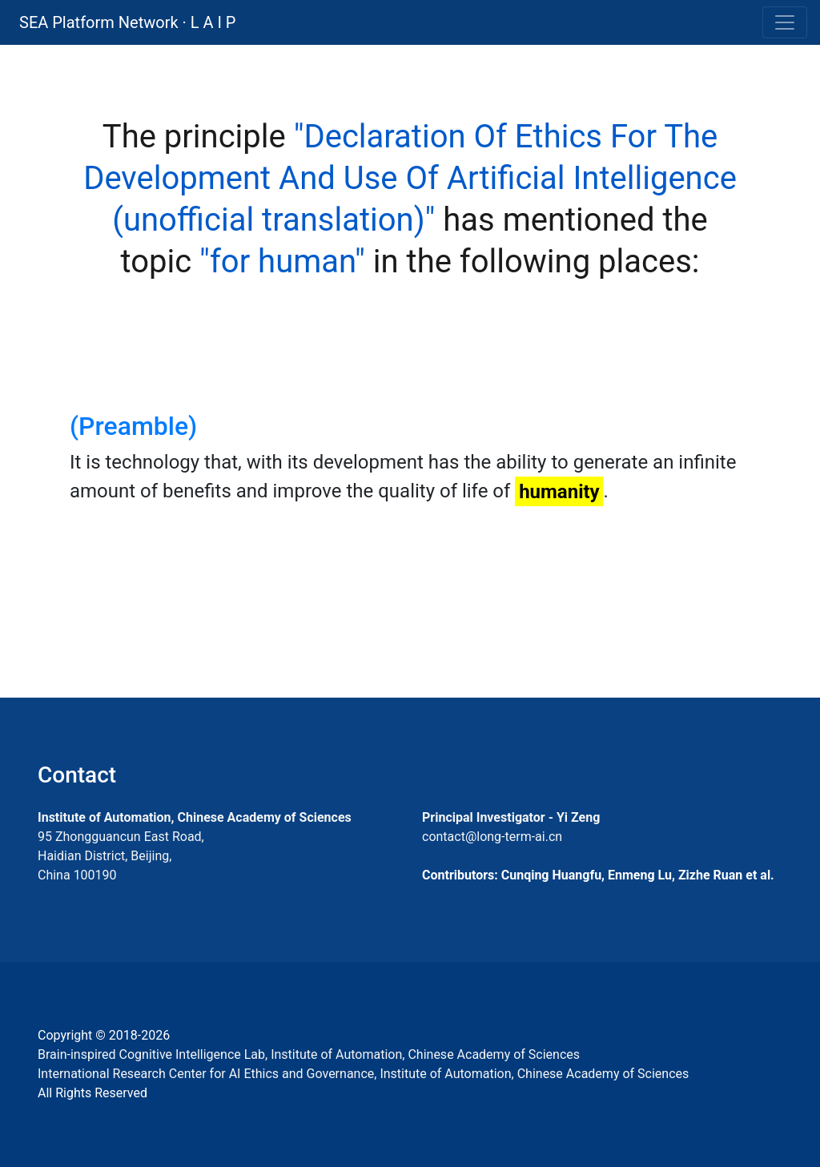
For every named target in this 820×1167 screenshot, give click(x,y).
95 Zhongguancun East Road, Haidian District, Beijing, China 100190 (121, 856)
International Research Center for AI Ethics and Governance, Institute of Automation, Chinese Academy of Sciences (363, 1073)
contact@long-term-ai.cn (492, 836)
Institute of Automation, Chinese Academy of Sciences (195, 817)
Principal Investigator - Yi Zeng (511, 817)
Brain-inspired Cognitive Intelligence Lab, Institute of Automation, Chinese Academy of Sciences (309, 1054)
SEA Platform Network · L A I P (127, 22)
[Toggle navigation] (784, 22)
